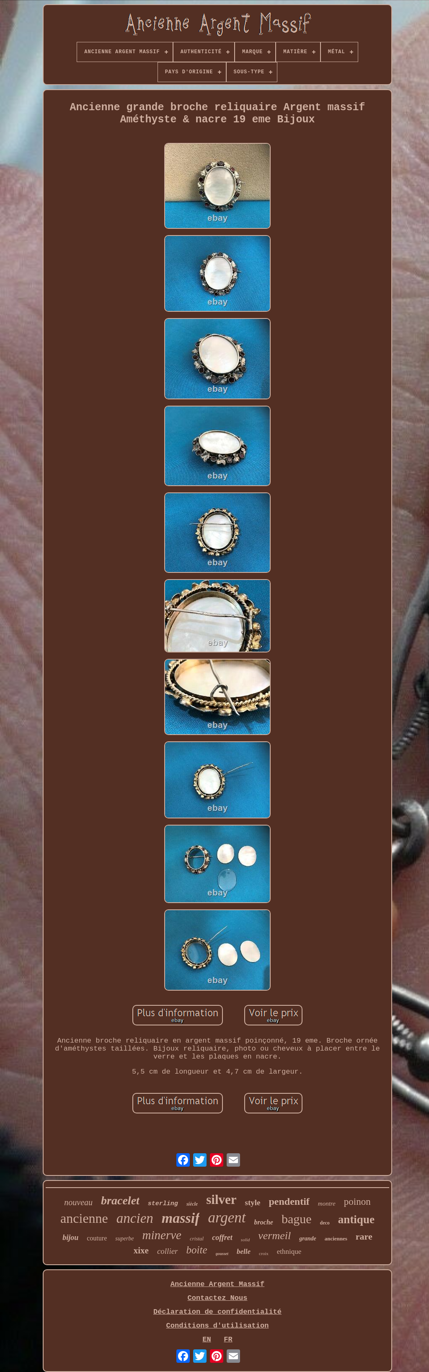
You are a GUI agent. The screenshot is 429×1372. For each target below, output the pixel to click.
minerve (161, 1235)
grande (307, 1238)
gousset (222, 1253)
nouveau (78, 1202)
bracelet (120, 1200)
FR (228, 1340)
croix (264, 1253)
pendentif (289, 1201)
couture (97, 1238)
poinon (357, 1201)
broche (263, 1222)
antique (356, 1219)
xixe (141, 1250)
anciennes (336, 1238)
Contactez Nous (218, 1298)
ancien (134, 1218)
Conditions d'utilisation (217, 1326)
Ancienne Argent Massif (217, 1284)
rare (364, 1236)
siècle (192, 1204)
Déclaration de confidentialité (217, 1312)
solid (245, 1239)
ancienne (84, 1218)
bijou (70, 1237)
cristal (197, 1238)
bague (297, 1219)
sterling (163, 1203)
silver (221, 1199)
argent (227, 1217)
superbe (124, 1238)
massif (181, 1218)
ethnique (289, 1252)
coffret (222, 1237)
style (253, 1202)
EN (206, 1340)
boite (196, 1250)
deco (325, 1223)
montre (327, 1203)
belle (244, 1252)
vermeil (274, 1236)
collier (167, 1251)
